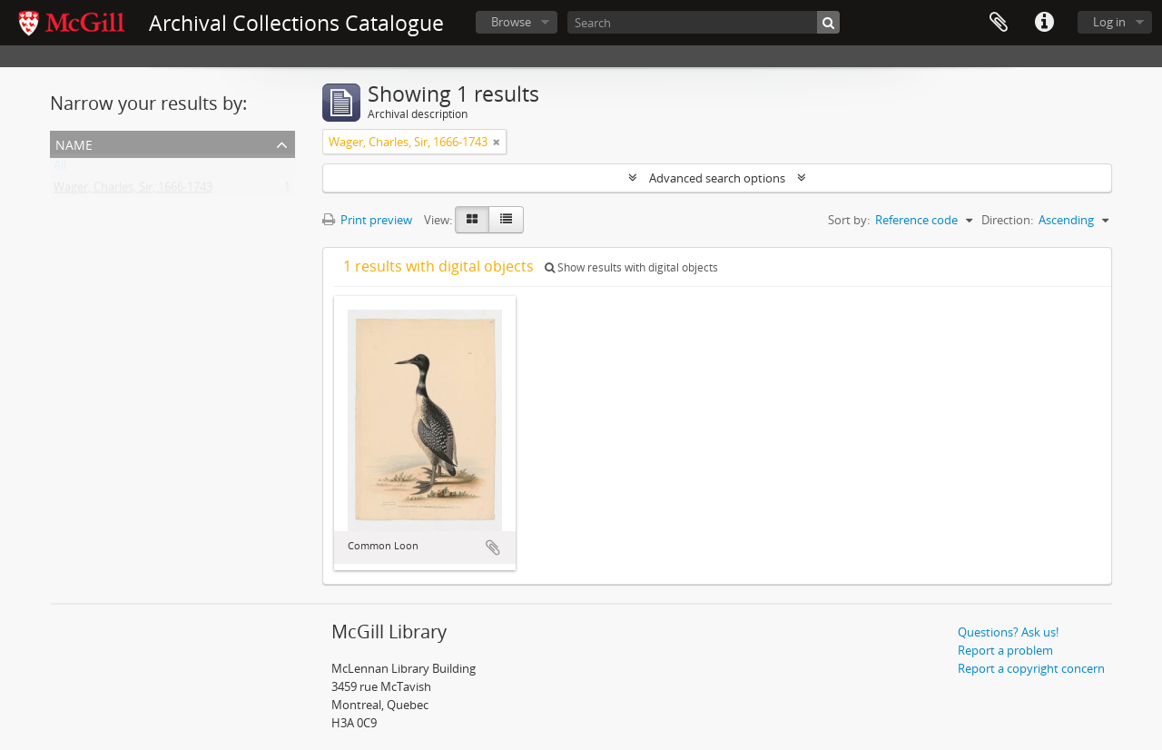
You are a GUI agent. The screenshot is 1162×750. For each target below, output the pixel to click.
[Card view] (472, 219)
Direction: (1007, 220)
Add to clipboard (493, 547)
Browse (511, 22)
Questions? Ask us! (1008, 632)
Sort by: (849, 220)
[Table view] (506, 219)
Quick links (1044, 22)
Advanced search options (717, 178)
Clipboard (998, 22)
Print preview (367, 220)
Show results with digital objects (631, 267)
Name (74, 143)
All (60, 169)
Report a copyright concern (1031, 668)
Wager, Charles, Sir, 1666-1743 (133, 191)
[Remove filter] (496, 142)
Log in (1109, 22)
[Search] (703, 22)
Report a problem (1005, 650)
